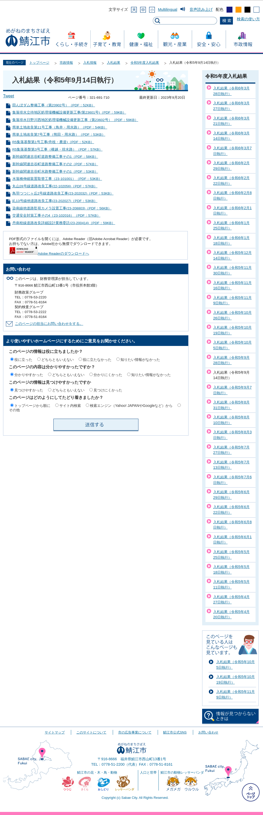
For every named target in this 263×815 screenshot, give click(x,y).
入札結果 (113, 63)
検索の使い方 (248, 19)
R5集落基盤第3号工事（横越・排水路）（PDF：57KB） (57, 149)
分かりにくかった (107, 375)
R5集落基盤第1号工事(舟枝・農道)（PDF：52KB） (53, 142)
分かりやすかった (28, 375)
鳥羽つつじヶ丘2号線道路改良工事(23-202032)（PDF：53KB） (63, 193)
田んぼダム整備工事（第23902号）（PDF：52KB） (53, 105)
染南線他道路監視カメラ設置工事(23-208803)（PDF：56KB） (62, 208)
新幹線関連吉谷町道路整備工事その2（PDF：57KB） (55, 164)
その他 (14, 410)
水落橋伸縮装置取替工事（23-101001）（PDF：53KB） (57, 179)
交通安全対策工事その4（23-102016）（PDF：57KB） (56, 215)
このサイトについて (91, 732)
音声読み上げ (201, 9)
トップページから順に (32, 406)
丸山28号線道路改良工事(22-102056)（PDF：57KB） (55, 186)
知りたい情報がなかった (140, 360)
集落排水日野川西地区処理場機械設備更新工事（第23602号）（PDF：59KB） (75, 120)
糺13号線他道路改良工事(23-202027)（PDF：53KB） (55, 201)
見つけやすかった (28, 390)
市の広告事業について (135, 732)
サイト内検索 (70, 406)
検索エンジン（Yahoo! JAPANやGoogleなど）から (131, 406)
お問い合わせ (208, 732)
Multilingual (167, 9)
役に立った (23, 360)
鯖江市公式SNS (174, 732)
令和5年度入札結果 (144, 63)
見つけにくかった (107, 390)
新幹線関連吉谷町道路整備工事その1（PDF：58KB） (55, 157)
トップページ (39, 63)
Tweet (8, 96)
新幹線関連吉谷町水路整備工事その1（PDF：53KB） (55, 171)
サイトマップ (55, 732)
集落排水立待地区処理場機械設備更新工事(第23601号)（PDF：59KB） (69, 112)
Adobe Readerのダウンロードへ (49, 253)
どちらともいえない (57, 360)
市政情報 (66, 63)
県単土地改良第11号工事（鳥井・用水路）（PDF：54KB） (59, 127)
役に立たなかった (97, 360)
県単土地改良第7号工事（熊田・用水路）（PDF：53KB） (58, 134)
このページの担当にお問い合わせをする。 (49, 324)
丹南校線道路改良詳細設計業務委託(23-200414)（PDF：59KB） (63, 223)
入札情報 (90, 63)
